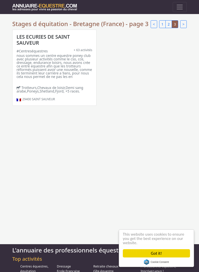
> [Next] (183, 24)
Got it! (156, 253)
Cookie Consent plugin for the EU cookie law (156, 262)
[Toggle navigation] (180, 7)
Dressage (64, 266)
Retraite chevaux (105, 266)
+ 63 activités (83, 50)
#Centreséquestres (32, 51)
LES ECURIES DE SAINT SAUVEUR (43, 39)
